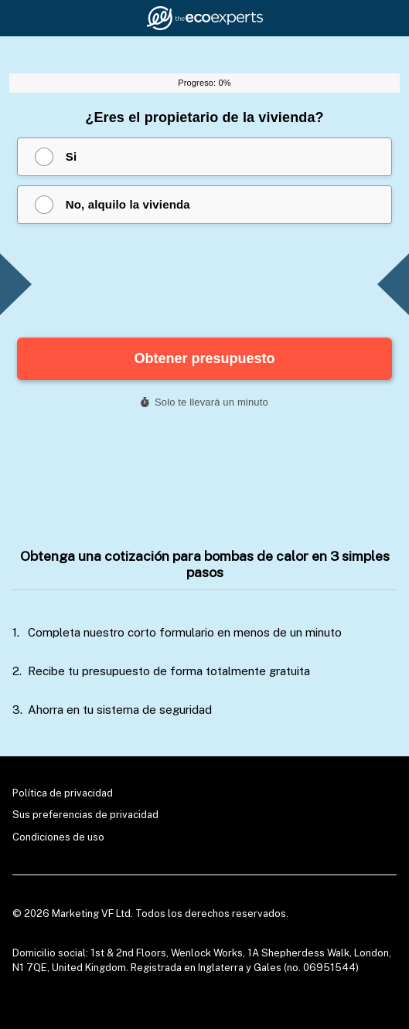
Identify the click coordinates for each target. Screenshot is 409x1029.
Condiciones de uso (58, 837)
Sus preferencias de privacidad (85, 814)
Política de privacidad (62, 793)
